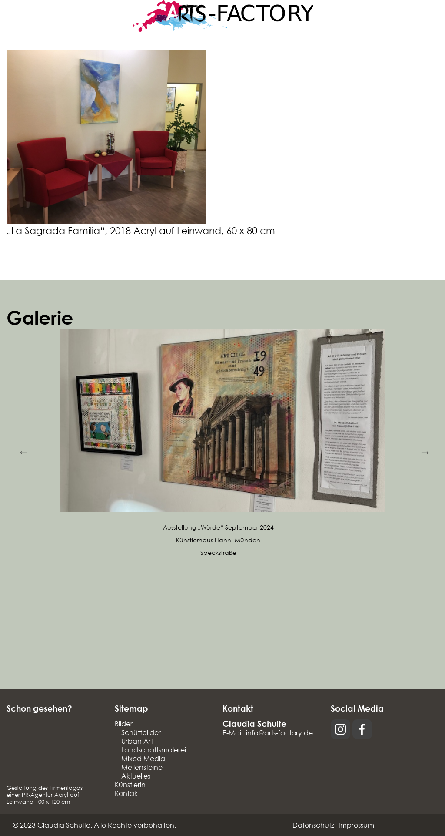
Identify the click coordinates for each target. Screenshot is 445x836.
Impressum (356, 824)
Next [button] (423, 450)
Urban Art (137, 740)
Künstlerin (130, 784)
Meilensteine (142, 767)
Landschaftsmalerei (153, 749)
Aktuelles (135, 775)
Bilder (124, 723)
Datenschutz (313, 824)
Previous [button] (21, 450)
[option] (222, 444)
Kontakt (127, 793)
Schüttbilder (141, 732)
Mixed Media (143, 758)
